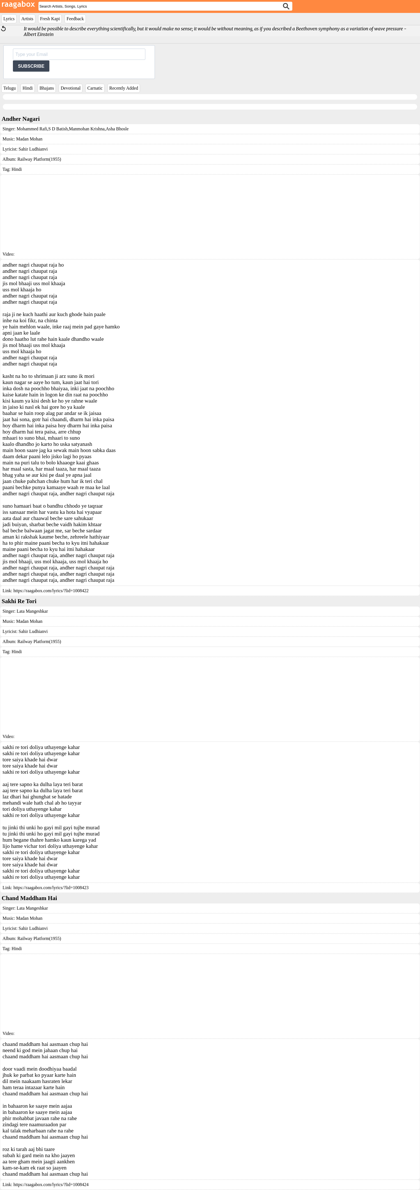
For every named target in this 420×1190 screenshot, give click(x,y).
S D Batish (58, 128)
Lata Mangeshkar (32, 611)
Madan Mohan (29, 139)
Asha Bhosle (117, 128)
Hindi (27, 88)
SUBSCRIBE (31, 66)
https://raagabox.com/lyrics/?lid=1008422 (51, 590)
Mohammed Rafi (32, 128)
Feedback (75, 18)
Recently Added (123, 88)
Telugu (9, 88)
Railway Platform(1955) (39, 159)
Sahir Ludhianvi (33, 149)
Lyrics (9, 18)
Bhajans (47, 88)
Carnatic (94, 88)
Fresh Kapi (50, 18)
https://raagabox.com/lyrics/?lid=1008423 (51, 887)
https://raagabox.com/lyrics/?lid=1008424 (51, 1184)
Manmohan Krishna (87, 128)
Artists (27, 18)
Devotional (71, 88)
